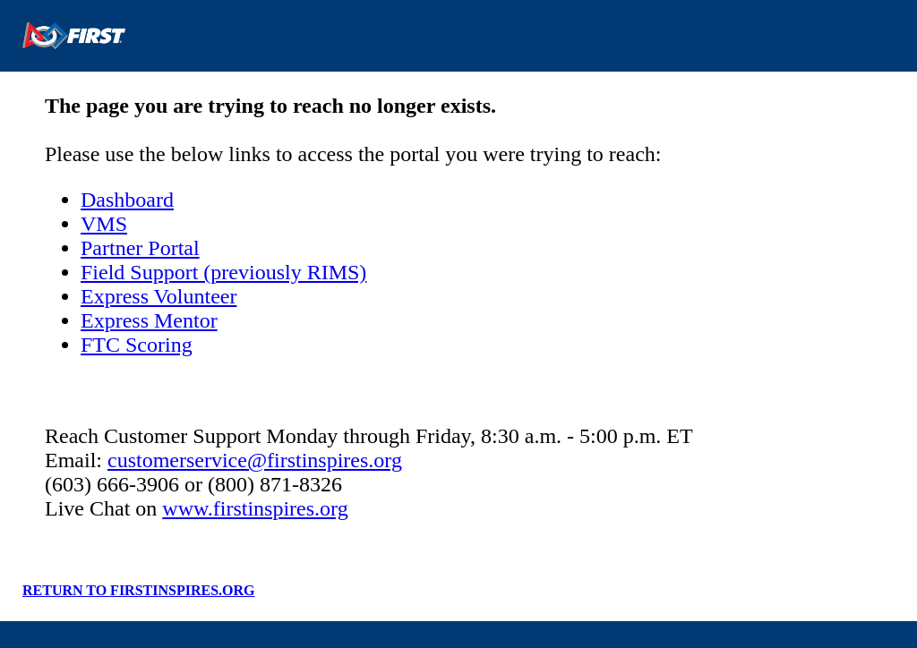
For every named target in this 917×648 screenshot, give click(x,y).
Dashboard (127, 199)
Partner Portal (140, 248)
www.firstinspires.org (254, 508)
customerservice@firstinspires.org (254, 460)
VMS (104, 223)
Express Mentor (149, 320)
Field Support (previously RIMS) (223, 272)
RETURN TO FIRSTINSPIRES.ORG (138, 590)
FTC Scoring (137, 344)
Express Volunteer (158, 296)
